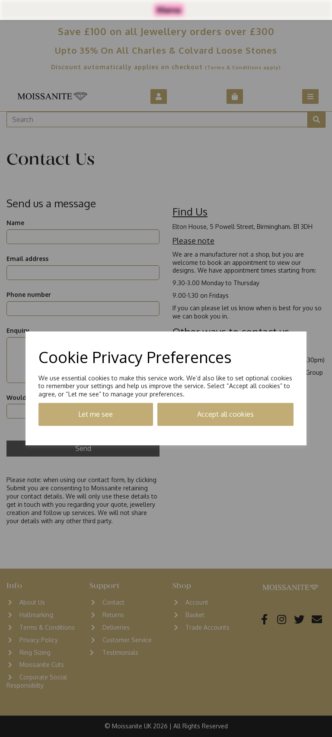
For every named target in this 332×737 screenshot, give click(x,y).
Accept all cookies (225, 414)
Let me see (95, 414)
